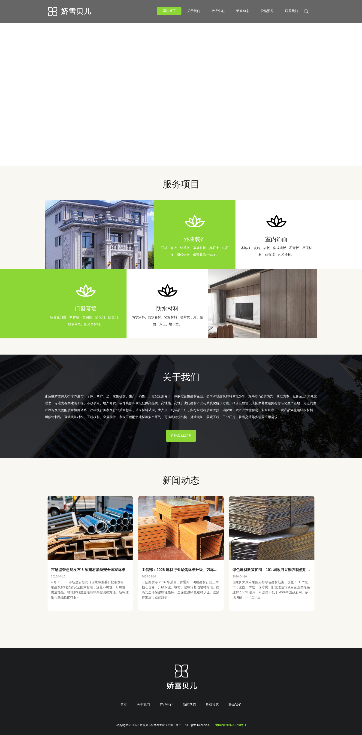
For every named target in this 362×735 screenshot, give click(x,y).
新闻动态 (242, 11)
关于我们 (193, 11)
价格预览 (267, 11)
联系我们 (291, 11)
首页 (124, 704)
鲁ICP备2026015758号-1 (230, 725)
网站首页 (169, 11)
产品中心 (218, 11)
